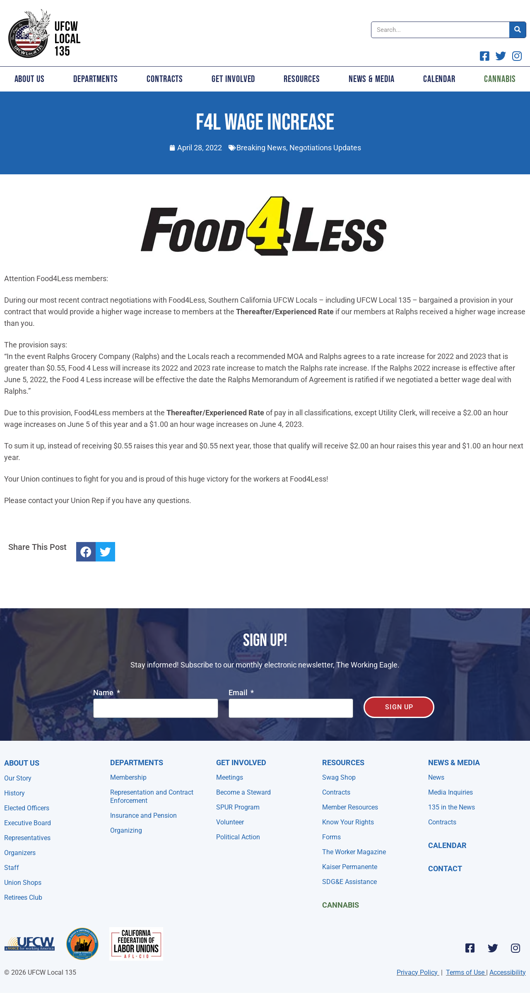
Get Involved (233, 79)
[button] (86, 551)
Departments (95, 79)
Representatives (27, 838)
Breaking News (261, 147)
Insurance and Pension (143, 815)
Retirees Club (23, 897)
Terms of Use (465, 972)
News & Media (372, 79)
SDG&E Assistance (349, 882)
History (14, 793)
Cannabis (340, 905)
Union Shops (22, 883)
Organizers (20, 853)
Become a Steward (243, 792)
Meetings (229, 777)
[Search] (517, 30)
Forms (331, 837)
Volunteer (230, 822)
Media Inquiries (450, 792)
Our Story (17, 778)
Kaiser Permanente (349, 867)
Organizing (126, 830)
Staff (11, 868)
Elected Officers (26, 808)
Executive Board (27, 823)
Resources (302, 79)
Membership (128, 777)
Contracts (165, 79)
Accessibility (507, 972)
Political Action (238, 837)
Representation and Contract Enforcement (151, 796)
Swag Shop (339, 777)
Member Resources (350, 807)
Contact (445, 868)
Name (104, 693)
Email (239, 693)
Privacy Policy (417, 972)
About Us (29, 79)
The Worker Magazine (354, 852)
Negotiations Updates (325, 147)
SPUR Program (238, 807)
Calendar (439, 79)
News (436, 777)
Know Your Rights (348, 822)
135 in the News (451, 807)
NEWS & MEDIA (454, 762)
